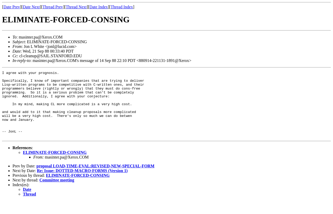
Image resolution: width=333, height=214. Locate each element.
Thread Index (122, 7)
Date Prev (11, 7)
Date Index (98, 7)
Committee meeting (57, 193)
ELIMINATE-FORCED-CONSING (55, 165)
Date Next (31, 7)
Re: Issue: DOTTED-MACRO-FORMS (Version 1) (82, 184)
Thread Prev (52, 7)
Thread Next (76, 7)
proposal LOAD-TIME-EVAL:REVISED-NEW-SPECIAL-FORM (95, 179)
